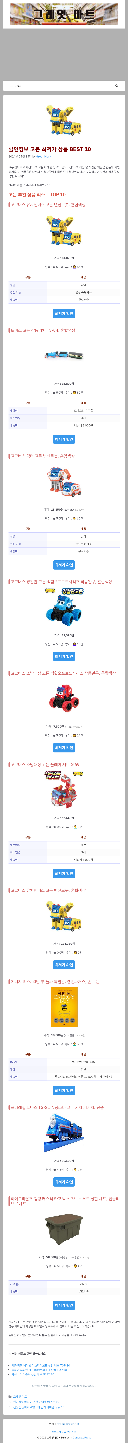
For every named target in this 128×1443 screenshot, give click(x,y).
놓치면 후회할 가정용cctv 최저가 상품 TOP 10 (39, 1370)
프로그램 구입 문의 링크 (64, 1432)
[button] (116, 86)
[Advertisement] (64, 54)
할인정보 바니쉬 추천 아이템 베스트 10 (36, 1402)
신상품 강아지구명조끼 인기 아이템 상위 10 (38, 1407)
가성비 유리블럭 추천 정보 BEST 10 (32, 1374)
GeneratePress (82, 1438)
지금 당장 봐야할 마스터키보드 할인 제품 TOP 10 (40, 1365)
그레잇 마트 (20, 1396)
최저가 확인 (64, 313)
